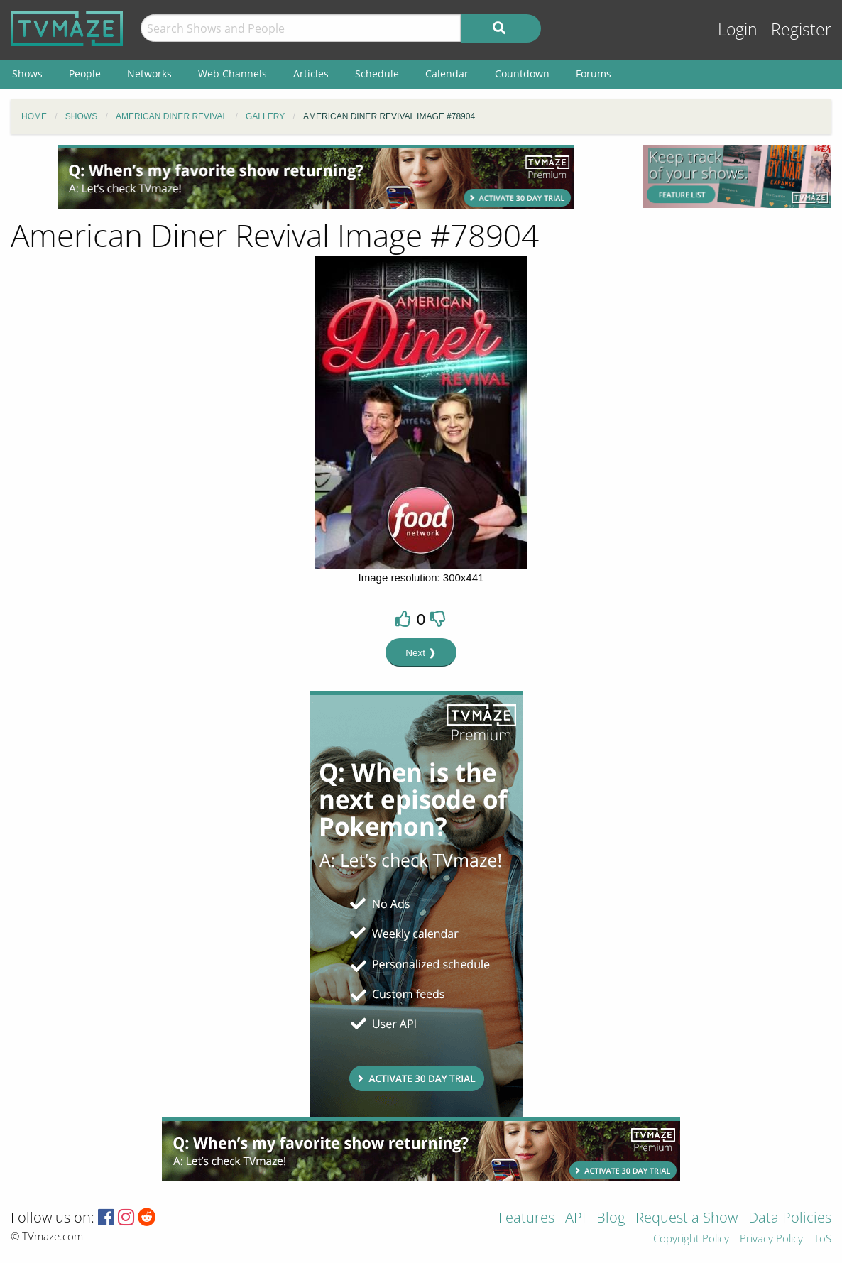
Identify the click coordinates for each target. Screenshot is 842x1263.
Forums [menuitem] (593, 73)
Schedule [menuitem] (377, 73)
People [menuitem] (85, 73)
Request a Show (686, 1218)
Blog (610, 1218)
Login (738, 29)
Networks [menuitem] (149, 73)
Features (526, 1218)
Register (801, 29)
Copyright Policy (691, 1239)
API (575, 1218)
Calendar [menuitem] (447, 73)
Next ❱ (421, 652)
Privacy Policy (771, 1239)
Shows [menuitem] (27, 73)
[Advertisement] (316, 177)
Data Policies (789, 1218)
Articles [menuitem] (311, 73)
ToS (822, 1239)
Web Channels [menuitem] (232, 73)
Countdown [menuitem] (522, 73)
